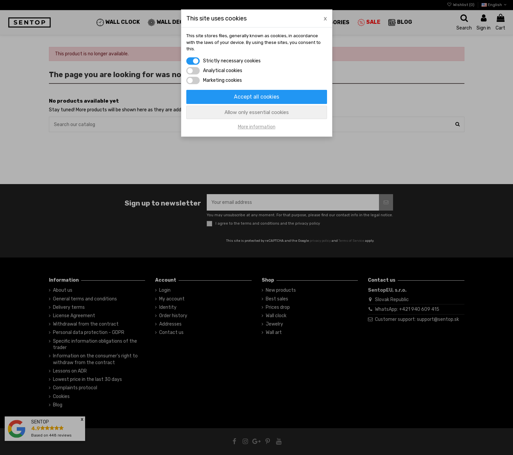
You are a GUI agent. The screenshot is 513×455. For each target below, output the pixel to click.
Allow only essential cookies (257, 112)
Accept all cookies (256, 97)
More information (256, 127)
